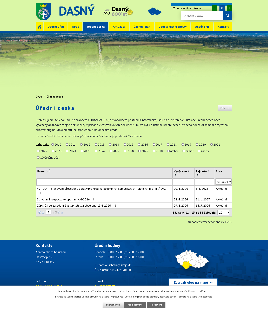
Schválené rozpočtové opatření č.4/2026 (66, 199)
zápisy (205, 151)
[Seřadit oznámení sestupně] (50, 171)
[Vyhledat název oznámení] (104, 181)
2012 (86, 144)
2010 (58, 144)
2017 (159, 144)
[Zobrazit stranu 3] (48, 212)
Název (42, 171)
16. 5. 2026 (203, 205)
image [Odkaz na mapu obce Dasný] (155, 11)
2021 (216, 144)
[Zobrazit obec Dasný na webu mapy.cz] (193, 265)
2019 (187, 144)
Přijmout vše (113, 304)
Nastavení (156, 304)
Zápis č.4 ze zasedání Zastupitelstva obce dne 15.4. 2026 (77, 205)
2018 (173, 144)
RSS (225, 108)
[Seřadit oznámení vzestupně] (50, 169)
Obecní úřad (56, 27)
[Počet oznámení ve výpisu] (223, 212)
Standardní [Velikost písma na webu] (222, 8)
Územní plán (141, 27)
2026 (101, 151)
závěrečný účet (49, 157)
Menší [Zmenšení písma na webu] (214, 8)
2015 (130, 144)
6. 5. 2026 (202, 189)
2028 (130, 151)
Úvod (39, 26)
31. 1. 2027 (203, 199)
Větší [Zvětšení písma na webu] (229, 8)
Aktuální (221, 189)
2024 (72, 151)
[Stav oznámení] (223, 181)
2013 (101, 144)
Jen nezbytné (135, 304)
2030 (159, 151)
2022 (43, 151)
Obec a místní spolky (172, 27)
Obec (75, 27)
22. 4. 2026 (181, 199)
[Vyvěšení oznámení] (183, 181)
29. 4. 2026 (181, 205)
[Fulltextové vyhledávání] (194, 15)
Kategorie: (42, 144)
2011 (72, 144)
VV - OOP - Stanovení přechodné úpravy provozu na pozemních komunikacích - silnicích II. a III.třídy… (101, 191)
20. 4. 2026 (181, 189)
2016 (144, 144)
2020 (202, 144)
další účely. (204, 291)
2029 (144, 151)
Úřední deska (96, 27)
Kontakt (223, 27)
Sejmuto (203, 171)
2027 (115, 151)
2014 (115, 144)
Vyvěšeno (181, 171)
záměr (189, 151)
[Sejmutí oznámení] (204, 181)
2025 (87, 151)
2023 (58, 151)
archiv (174, 151)
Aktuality (119, 27)
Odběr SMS (202, 27)
